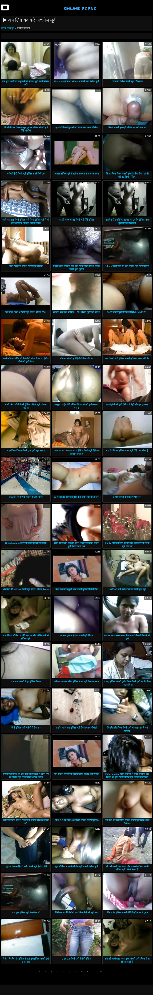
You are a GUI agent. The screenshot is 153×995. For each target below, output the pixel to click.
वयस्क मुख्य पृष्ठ (8, 28)
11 (101, 971)
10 (93, 971)
